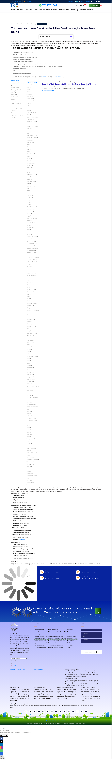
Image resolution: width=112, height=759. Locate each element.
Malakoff (29, 287)
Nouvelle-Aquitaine (16, 108)
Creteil (29, 183)
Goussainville (30, 227)
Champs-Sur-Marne (32, 137)
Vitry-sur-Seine (31, 482)
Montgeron (30, 308)
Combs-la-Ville (31, 167)
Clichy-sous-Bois (31, 163)
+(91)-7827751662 (15, 1)
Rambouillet (30, 367)
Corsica (13, 99)
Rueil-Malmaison (31, 379)
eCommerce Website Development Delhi (57, 638)
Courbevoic (30, 179)
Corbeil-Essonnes (32, 174)
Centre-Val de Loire (16, 97)
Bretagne (14, 94)
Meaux (29, 296)
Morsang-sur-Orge (32, 326)
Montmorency (31, 319)
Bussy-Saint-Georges (33, 126)
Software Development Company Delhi (56, 636)
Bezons (29, 108)
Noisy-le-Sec (30, 342)
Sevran (29, 423)
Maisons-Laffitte (31, 285)
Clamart (29, 158)
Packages (46, 9)
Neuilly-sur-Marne (32, 333)
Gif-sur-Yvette (31, 223)
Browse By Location (71, 636)
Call (98, 611)
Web (18, 24)
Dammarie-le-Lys (31, 186)
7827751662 (94, 5)
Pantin (29, 351)
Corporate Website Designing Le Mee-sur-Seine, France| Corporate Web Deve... (69, 84)
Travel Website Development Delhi (55, 647)
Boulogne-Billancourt (33, 117)
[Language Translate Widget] (19, 658)
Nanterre (29, 328)
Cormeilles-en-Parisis (33, 177)
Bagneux (29, 103)
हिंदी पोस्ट (69, 647)
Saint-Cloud (30, 381)
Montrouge (30, 324)
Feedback (69, 631)
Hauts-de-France (16, 103)
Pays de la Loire (15, 113)
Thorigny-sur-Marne (32, 439)
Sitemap (69, 634)
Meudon (29, 301)
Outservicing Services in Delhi (54, 634)
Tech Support (70, 645)
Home (13, 24)
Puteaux (29, 365)
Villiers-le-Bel (30, 473)
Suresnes (29, 432)
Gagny (29, 216)
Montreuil (29, 321)
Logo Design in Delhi (38, 631)
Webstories (81, 10)
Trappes (29, 443)
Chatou (29, 147)
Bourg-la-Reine (31, 119)
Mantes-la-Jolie (31, 289)
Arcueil (29, 92)
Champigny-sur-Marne (33, 135)
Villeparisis (30, 469)
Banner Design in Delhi (39, 634)
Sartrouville (30, 416)
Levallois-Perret (31, 273)
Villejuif (29, 455)
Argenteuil (30, 94)
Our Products (81, 5)
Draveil (29, 193)
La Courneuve (31, 246)
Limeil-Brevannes (32, 275)
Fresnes (29, 213)
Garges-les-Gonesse (32, 218)
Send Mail (27, 1)
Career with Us (64, 9)
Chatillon (29, 144)
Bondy (29, 115)
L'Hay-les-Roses (31, 241)
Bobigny (29, 110)
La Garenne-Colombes (33, 248)
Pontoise (29, 363)
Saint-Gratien (30, 390)
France (23, 24)
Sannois (29, 411)
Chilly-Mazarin (31, 154)
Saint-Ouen (30, 402)
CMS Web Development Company (55, 642)
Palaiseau (30, 349)
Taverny (29, 434)
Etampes (29, 204)
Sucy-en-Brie (30, 430)
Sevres (29, 425)
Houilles (29, 234)
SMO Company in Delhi (39, 645)
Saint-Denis (30, 384)
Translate (14, 665)
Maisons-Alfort (31, 282)
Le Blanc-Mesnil (31, 250)
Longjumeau (30, 280)
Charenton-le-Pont (32, 140)
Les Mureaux (30, 266)
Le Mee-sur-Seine (32, 82)
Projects (38, 9)
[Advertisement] (56, 18)
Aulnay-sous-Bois (32, 101)
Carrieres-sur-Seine (32, 131)
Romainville (30, 374)
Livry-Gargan (30, 278)
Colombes (30, 165)
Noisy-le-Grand (31, 340)
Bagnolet (29, 105)
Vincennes (30, 478)
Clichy (29, 160)
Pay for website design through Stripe (56, 721)
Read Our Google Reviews (41, 565)
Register (87, 1)
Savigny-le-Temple (32, 418)
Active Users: (73, 1)
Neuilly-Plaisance (31, 331)
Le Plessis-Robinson (32, 259)
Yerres (29, 485)
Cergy (29, 133)
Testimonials (70, 629)
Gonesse (29, 225)
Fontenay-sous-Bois (32, 209)
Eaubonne (30, 195)
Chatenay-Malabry (32, 142)
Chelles (29, 151)
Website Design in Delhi (39, 629)
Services (29, 9)
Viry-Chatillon (30, 480)
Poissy (29, 361)
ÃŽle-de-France (31, 24)
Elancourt (30, 197)
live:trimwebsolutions (51, 577)
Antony (29, 89)
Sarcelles (29, 413)
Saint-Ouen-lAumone (32, 404)
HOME (13, 9)
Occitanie (14, 110)
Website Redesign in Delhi (39, 638)
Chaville (29, 149)
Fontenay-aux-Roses (32, 206)
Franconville (30, 211)
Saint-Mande (30, 395)
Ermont (29, 202)
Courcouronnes (31, 181)
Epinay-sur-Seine (31, 200)
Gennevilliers (30, 220)
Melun (29, 298)
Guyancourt (30, 232)
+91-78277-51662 (56, 76)
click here (22, 539)
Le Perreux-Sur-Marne (33, 257)
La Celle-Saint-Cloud (32, 243)
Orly (28, 344)
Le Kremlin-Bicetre (32, 252)
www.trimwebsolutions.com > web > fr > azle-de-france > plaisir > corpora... (59, 82)
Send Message (91, 652)
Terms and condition (72, 638)
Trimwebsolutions (38, 669)
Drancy (29, 190)
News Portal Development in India (55, 645)
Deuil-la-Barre (31, 188)
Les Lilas (29, 264)
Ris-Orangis (30, 370)
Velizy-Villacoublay (32, 448)
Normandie (14, 106)
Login (81, 1)
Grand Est (14, 101)
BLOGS (73, 9)
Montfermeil (30, 305)
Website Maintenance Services (40, 640)
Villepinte (29, 471)
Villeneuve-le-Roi (31, 462)
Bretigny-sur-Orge (32, 121)
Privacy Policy (70, 640)
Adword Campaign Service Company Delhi (57, 631)
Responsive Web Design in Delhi (41, 636)
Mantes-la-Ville (31, 292)
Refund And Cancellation (72, 642)
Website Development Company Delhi (56, 640)
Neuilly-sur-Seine (31, 335)
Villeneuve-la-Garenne (33, 459)
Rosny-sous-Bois (31, 377)
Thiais (29, 436)
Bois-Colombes (31, 112)
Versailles (30, 450)
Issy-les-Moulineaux (32, 236)
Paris (28, 354)
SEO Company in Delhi (53, 629)
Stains (29, 427)
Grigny (29, 229)
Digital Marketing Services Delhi (40, 642)
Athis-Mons (30, 96)
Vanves (29, 446)
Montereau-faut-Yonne (33, 303)
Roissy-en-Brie (31, 372)
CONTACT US (91, 9)
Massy (29, 294)
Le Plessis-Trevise (32, 262)
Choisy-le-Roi (30, 156)
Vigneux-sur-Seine (32, 452)
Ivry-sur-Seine (31, 239)
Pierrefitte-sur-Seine (32, 356)
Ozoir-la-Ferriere (31, 347)
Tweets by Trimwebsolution (17, 669)
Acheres (29, 85)
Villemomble (30, 457)
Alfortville (29, 87)
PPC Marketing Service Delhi (40, 647)
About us (21, 9)
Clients (54, 9)
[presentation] (91, 647)
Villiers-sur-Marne (32, 475)
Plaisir (29, 358)
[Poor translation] (5, 735)
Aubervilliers (30, 98)
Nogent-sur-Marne (32, 338)
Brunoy (29, 124)
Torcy (28, 441)
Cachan (29, 128)
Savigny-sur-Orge (32, 420)
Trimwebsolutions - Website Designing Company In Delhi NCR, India (55, 723)
